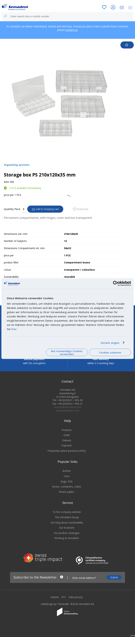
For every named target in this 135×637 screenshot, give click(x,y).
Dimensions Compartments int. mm (24, 248)
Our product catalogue (66, 535)
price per (9, 195)
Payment (67, 447)
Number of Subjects (15, 241)
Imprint (55, 599)
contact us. (71, 30)
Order (66, 437)
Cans (66, 478)
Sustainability (11, 276)
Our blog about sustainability (66, 524)
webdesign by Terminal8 (55, 606)
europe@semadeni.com (67, 409)
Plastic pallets (66, 494)
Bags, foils (67, 483)
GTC (63, 599)
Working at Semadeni (66, 540)
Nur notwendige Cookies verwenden (67, 352)
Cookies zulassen (110, 352)
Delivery (66, 442)
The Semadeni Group (67, 519)
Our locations (66, 530)
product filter (11, 262)
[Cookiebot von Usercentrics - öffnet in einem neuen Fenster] (115, 283)
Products (67, 432)
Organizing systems (17, 164)
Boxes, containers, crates (66, 488)
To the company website (67, 514)
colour (7, 269)
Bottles (67, 473)
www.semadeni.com (67, 412)
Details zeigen (110, 342)
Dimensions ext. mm (15, 234)
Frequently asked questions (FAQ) (66, 453)
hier (14, 329)
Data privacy (76, 599)
